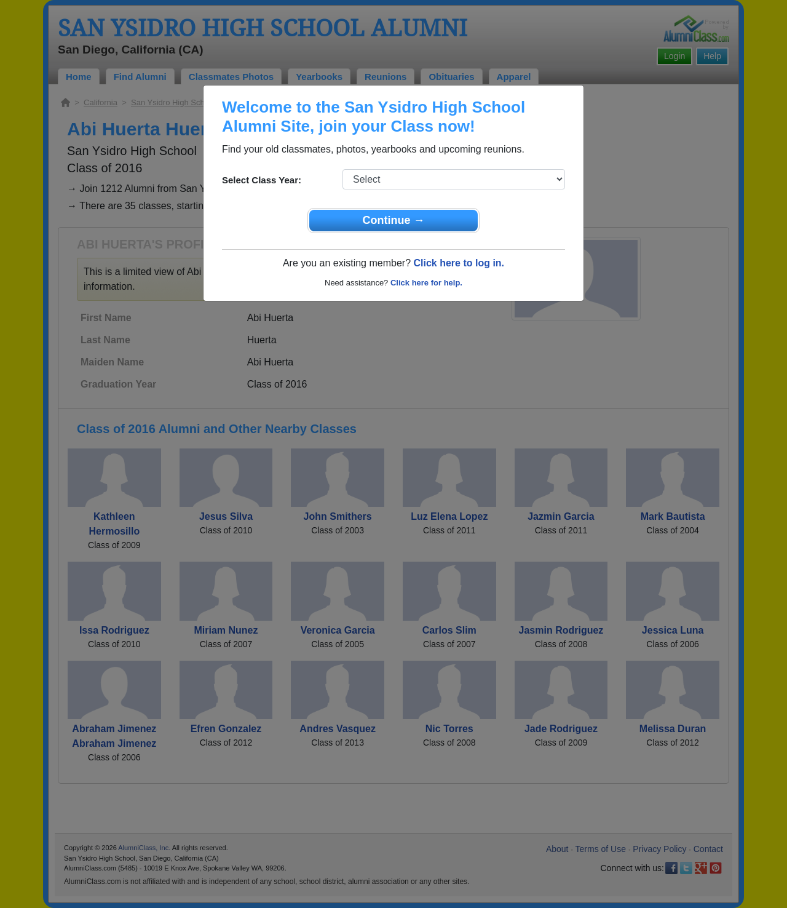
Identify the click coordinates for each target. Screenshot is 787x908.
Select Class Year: (261, 180)
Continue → (394, 220)
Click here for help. (426, 282)
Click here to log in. (458, 263)
